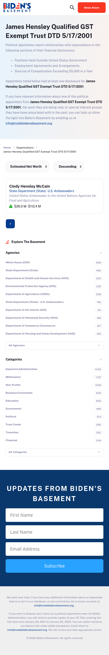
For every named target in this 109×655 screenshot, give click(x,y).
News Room (91, 7)
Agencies (13, 252)
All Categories (18, 452)
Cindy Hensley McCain (29, 186)
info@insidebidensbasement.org (29, 123)
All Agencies (17, 345)
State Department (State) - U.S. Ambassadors (41, 191)
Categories (14, 359)
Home (7, 147)
